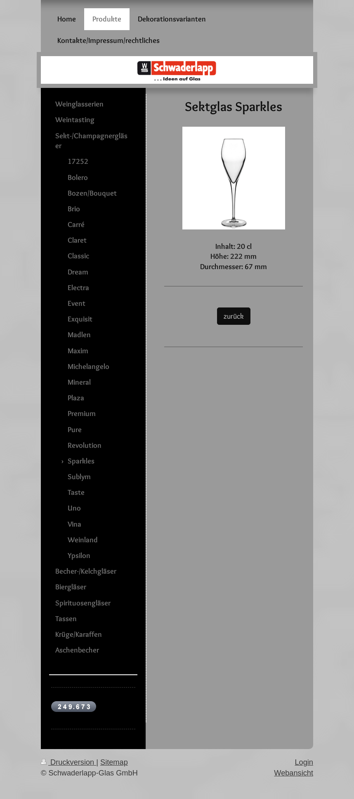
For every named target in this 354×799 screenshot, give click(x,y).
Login (304, 762)
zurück (234, 316)
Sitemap (114, 762)
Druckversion (68, 762)
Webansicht (293, 773)
